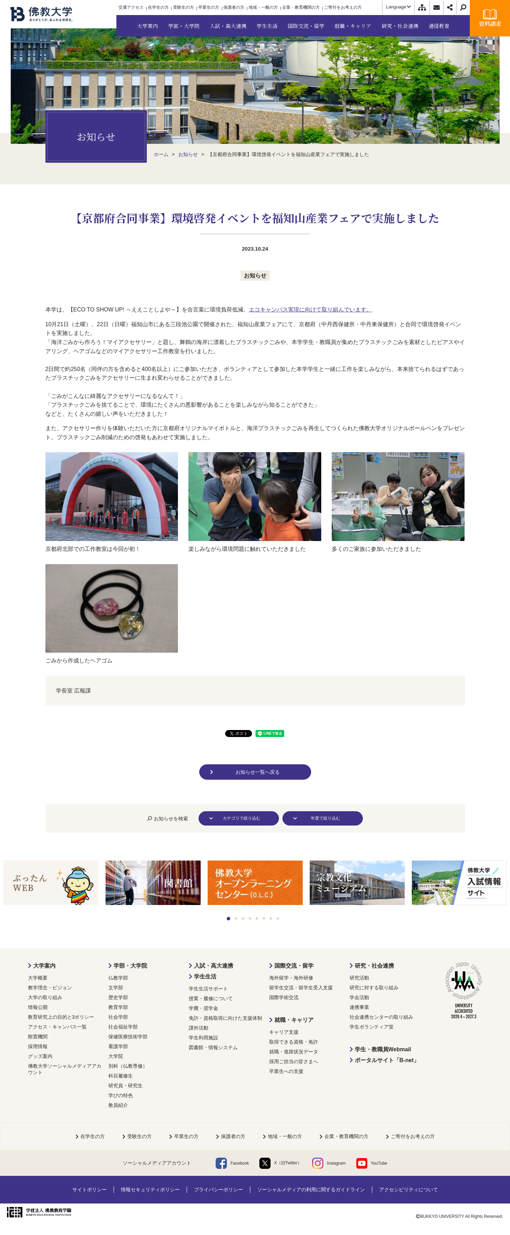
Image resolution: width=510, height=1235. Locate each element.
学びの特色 (120, 1095)
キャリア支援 (284, 1032)
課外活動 (198, 1028)
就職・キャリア (294, 1020)
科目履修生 (120, 1076)
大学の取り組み (45, 997)
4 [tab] (250, 918)
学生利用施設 (203, 1037)
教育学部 (118, 1007)
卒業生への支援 (286, 1071)
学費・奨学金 (203, 1008)
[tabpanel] (51, 883)
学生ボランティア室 (372, 1027)
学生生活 (205, 977)
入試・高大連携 (213, 966)
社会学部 (118, 1017)
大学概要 (38, 978)
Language (398, 6)
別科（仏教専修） (128, 1066)
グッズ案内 (40, 1056)
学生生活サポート (208, 988)
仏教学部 (118, 978)
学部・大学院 (130, 966)
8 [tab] (277, 918)
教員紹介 (118, 1105)
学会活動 (359, 997)
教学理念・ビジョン (50, 987)
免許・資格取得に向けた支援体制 (225, 1018)
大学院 (115, 1056)
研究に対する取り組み (374, 987)
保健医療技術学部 (128, 1036)
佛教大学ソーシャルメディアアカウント (64, 1069)
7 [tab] (271, 918)
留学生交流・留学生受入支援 (301, 987)
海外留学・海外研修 (291, 978)
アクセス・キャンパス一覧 (57, 1027)
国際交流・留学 (294, 966)
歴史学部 (118, 997)
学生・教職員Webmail (383, 1049)
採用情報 (38, 1046)
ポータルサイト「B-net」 (387, 1060)
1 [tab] (228, 918)
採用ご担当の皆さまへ (293, 1061)
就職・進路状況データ (293, 1051)
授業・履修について (211, 998)
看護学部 (118, 1046)
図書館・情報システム (213, 1047)
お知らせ (255, 276)
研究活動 (359, 978)
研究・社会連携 (374, 966)
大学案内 (44, 966)
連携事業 (359, 1007)
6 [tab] (264, 918)
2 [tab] (236, 918)
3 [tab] (243, 918)
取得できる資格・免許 (293, 1042)
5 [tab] (257, 918)
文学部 (115, 987)
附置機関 (38, 1036)
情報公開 (38, 1007)
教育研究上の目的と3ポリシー (61, 1017)
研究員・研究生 (125, 1085)
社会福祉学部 (123, 1027)
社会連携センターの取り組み (381, 1017)
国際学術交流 (284, 997)
